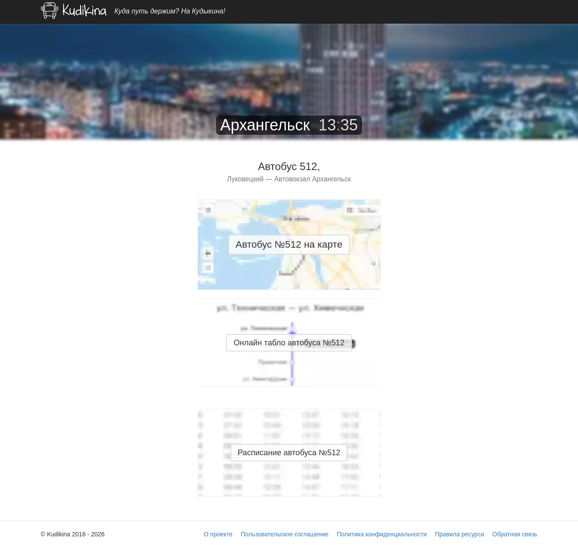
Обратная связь (514, 534)
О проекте (218, 534)
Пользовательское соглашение (285, 534)
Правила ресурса (459, 534)
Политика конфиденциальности (382, 534)
